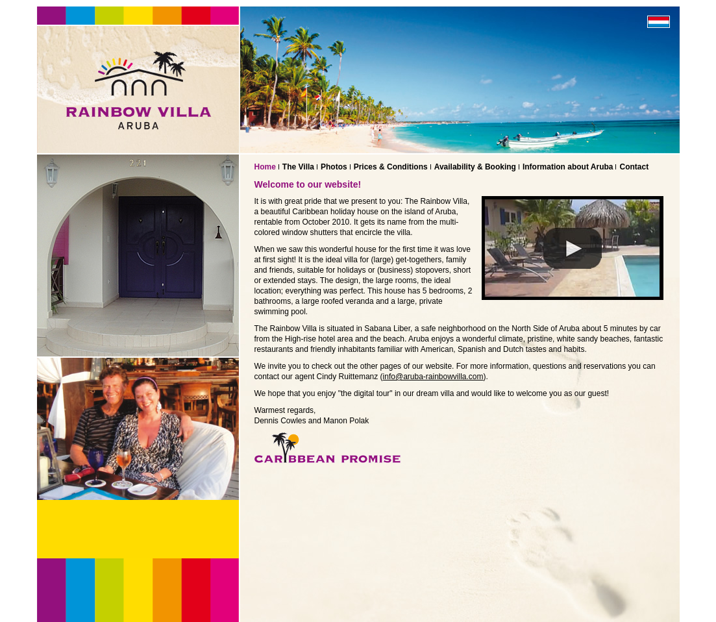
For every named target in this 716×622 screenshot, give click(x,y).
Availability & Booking (475, 166)
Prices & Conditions (391, 166)
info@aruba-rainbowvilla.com (433, 376)
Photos (334, 166)
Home (265, 166)
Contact (633, 166)
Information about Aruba (568, 166)
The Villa (298, 166)
